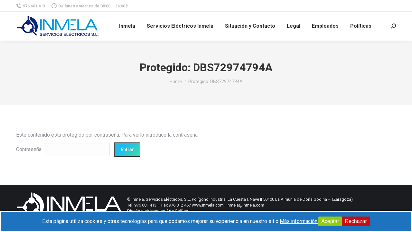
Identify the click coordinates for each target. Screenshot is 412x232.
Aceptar (330, 221)
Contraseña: (63, 149)
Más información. (299, 221)
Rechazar (356, 221)
